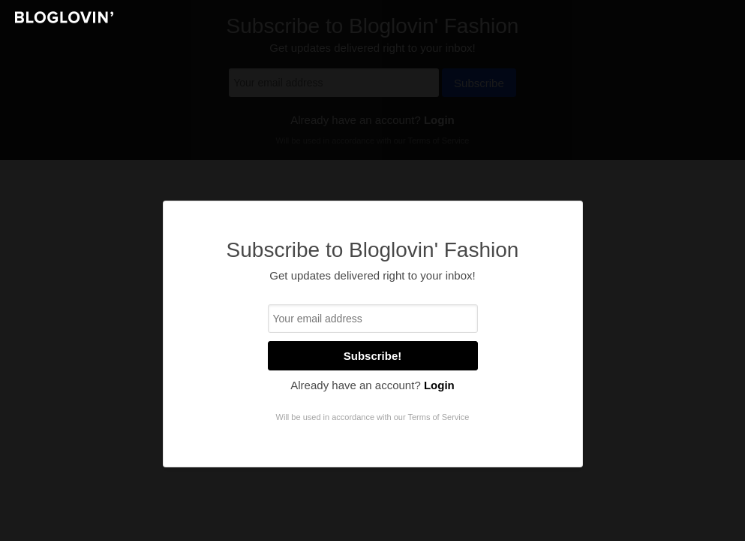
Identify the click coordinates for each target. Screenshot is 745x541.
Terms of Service (438, 417)
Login (439, 385)
